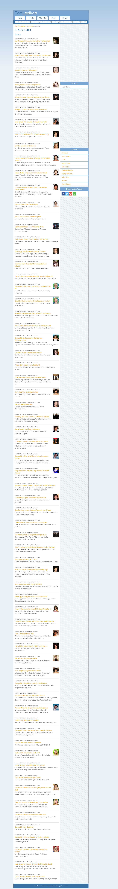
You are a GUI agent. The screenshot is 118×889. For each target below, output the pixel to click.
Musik (31, 18)
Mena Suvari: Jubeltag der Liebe (26, 658)
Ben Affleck (65, 167)
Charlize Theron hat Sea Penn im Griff (28, 353)
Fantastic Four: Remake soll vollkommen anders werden (34, 621)
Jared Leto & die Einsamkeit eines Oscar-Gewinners (33, 326)
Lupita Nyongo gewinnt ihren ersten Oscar (30, 876)
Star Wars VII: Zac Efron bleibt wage (27, 429)
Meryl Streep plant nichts (24, 404)
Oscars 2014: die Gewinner (24, 827)
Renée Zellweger (67, 170)
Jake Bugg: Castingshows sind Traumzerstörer (31, 597)
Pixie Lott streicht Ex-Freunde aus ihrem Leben (31, 802)
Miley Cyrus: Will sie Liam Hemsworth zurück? (31, 122)
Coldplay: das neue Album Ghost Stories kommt (32, 417)
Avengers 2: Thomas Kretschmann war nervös (31, 109)
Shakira (64, 181)
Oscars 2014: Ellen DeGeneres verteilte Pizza (30, 815)
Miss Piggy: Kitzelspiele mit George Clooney (30, 251)
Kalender (23, 26)
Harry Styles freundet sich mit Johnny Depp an (31, 646)
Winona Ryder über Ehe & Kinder (26, 204)
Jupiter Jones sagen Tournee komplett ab (29, 227)
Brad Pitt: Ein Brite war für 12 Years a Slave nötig (32, 134)
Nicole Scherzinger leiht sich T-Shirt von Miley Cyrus (33, 609)
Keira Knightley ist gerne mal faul (26, 392)
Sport (54, 18)
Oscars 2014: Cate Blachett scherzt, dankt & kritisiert (33, 730)
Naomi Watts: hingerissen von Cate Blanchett (31, 173)
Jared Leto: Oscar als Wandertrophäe (28, 217)
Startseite (17, 26)
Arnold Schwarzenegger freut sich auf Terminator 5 (33, 313)
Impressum (64, 886)
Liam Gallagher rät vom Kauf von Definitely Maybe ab (33, 864)
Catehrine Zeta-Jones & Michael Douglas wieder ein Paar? (35, 547)
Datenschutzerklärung (54, 886)
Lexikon (26, 13)
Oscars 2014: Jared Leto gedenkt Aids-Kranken (31, 683)
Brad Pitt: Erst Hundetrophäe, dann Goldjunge (31, 570)
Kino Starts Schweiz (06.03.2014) (26, 559)
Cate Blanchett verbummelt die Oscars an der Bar (32, 301)
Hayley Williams (67, 174)
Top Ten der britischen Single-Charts (28, 778)
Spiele (65, 18)
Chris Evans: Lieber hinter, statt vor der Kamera (31, 239)
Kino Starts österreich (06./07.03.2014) (28, 584)
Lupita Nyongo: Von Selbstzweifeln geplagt (30, 765)
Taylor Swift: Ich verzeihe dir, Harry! (27, 753)
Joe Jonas (65, 153)
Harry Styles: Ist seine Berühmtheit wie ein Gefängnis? (34, 276)
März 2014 (30, 26)
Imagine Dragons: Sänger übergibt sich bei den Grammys (35, 485)
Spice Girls (65, 177)
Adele (63, 160)
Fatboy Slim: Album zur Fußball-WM (27, 365)
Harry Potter (66, 163)
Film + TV (42, 18)
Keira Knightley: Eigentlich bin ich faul (28, 671)
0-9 (85, 22)
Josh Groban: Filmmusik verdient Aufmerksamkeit (32, 41)
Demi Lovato (66, 156)
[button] (63, 193)
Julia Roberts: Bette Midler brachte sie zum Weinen (33, 56)
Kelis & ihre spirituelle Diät (24, 634)
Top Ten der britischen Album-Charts (28, 743)
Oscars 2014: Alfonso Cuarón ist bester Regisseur (32, 837)
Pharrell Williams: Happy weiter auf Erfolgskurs (31, 708)
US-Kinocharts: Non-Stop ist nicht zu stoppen (31, 522)
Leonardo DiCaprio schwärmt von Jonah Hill (30, 498)
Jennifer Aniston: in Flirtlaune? (25, 146)
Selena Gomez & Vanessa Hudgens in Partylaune (32, 97)
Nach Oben (37, 886)
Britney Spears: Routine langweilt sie (27, 85)
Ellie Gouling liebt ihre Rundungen (27, 720)
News (20, 18)
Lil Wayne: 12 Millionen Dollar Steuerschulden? (31, 441)
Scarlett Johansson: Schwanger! (26, 70)
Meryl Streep (66, 184)
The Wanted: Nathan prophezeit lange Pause (30, 535)
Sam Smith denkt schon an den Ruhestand (30, 695)
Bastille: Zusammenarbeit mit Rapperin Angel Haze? (33, 510)
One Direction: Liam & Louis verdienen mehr (30, 377)
